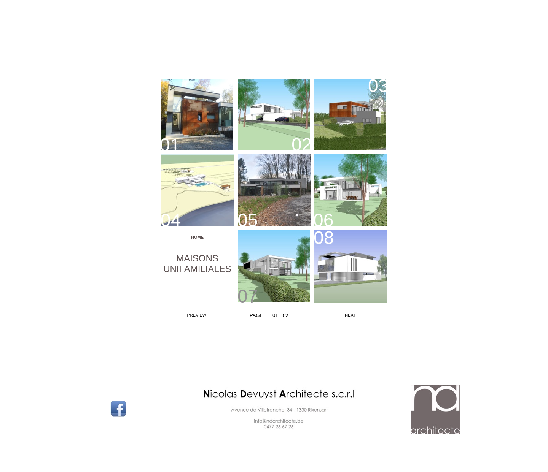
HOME (197, 237)
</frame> (273, 457)
